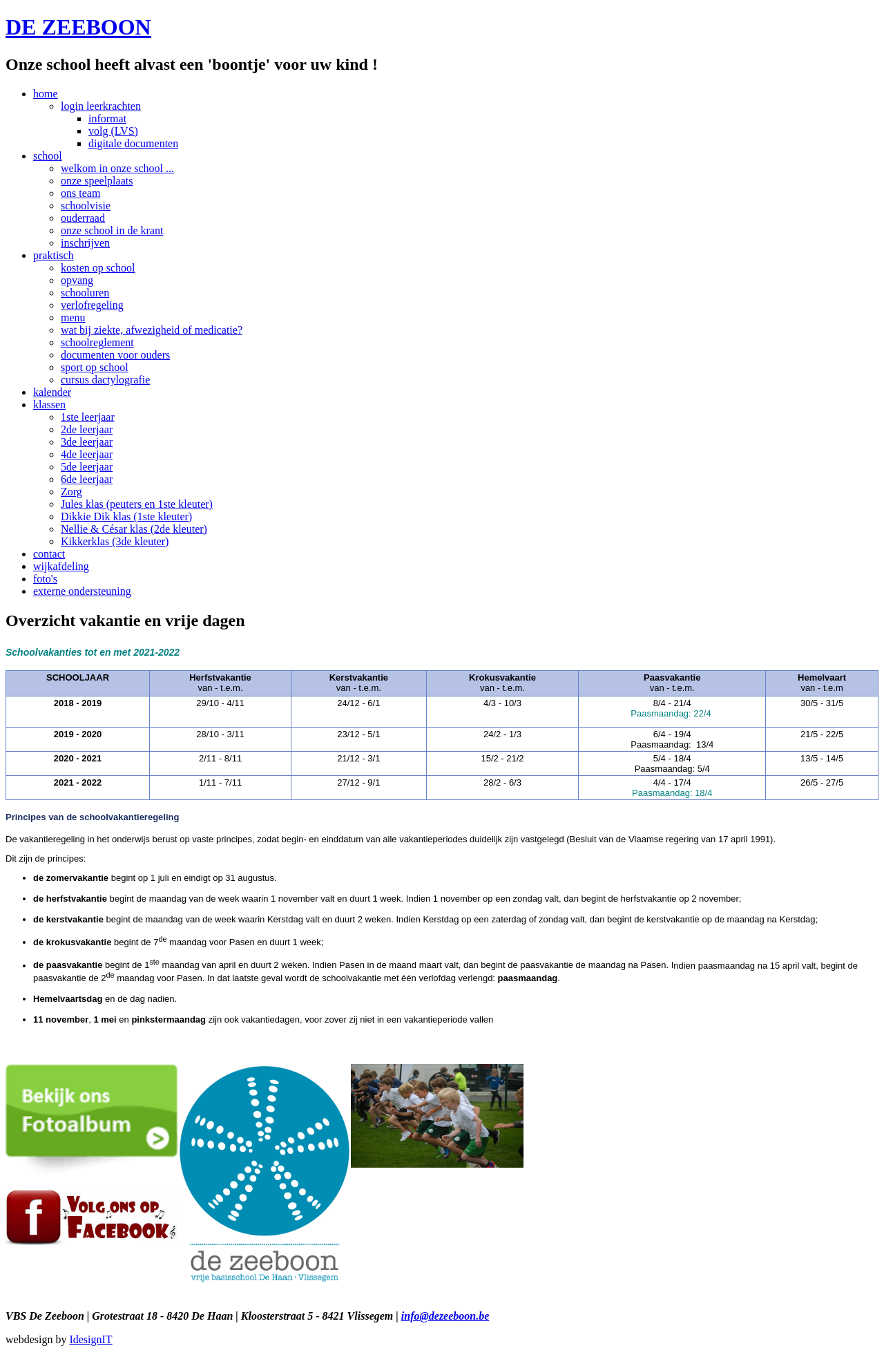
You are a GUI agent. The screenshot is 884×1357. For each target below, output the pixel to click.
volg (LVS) (113, 131)
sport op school (94, 367)
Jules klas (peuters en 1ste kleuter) (137, 504)
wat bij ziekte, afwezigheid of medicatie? (151, 330)
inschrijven (85, 243)
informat (107, 118)
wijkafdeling (61, 566)
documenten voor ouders (115, 355)
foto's (45, 579)
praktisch (53, 255)
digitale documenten (133, 143)
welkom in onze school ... (117, 168)
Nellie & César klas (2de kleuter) (134, 529)
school (47, 156)
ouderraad (83, 218)
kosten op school (98, 268)
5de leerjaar (87, 467)
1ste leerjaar (88, 417)
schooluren (85, 292)
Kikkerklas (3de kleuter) (115, 541)
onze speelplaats (97, 181)
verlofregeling (92, 305)
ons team (80, 193)
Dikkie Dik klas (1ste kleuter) (126, 516)
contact (49, 554)
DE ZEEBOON (78, 27)
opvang (77, 280)
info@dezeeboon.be (445, 1316)
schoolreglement (97, 342)
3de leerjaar (87, 442)
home (45, 93)
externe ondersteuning (82, 591)
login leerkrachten (101, 106)
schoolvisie (85, 205)
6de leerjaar (87, 479)
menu (73, 317)
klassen (49, 404)
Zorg (71, 491)
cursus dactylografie (105, 380)
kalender (52, 392)
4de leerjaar (87, 454)
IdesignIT (90, 1339)
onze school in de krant (112, 230)
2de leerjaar (87, 429)
